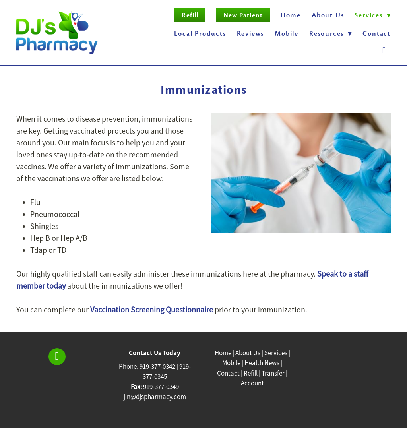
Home (291, 15)
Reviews (250, 33)
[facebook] (384, 51)
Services (275, 353)
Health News (261, 363)
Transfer (273, 373)
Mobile (286, 33)
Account (252, 383)
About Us (328, 15)
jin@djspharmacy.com (155, 397)
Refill (190, 15)
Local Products (200, 33)
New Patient (243, 15)
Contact (376, 33)
